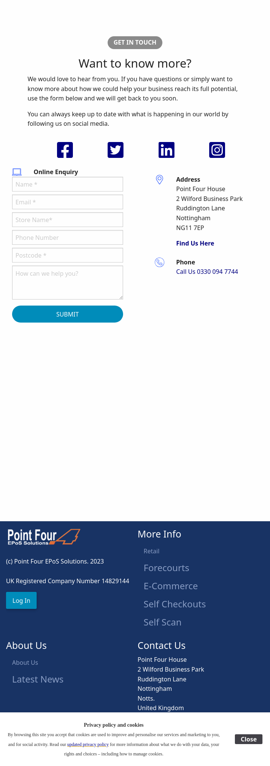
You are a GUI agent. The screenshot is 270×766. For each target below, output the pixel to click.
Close (249, 739)
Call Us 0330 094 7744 (207, 271)
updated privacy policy (88, 744)
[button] (21, 600)
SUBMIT (67, 314)
